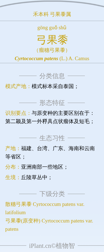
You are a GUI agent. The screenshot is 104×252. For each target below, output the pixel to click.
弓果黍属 (60, 14)
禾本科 (41, 14)
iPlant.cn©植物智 (52, 245)
